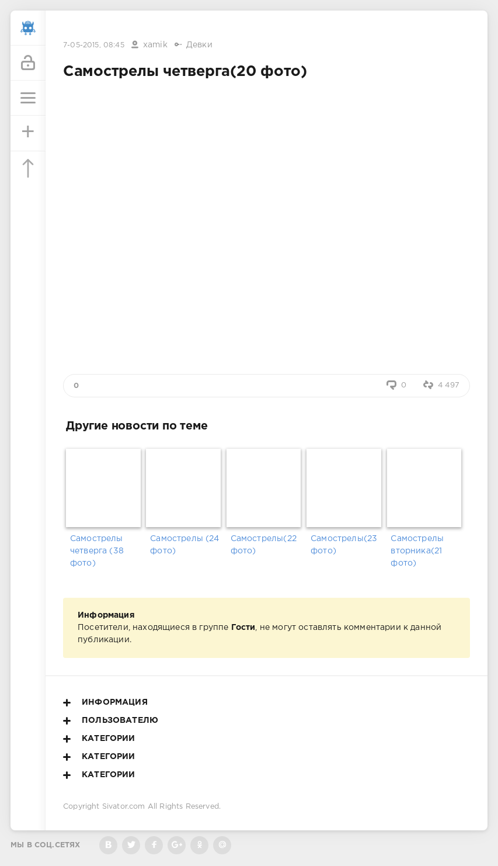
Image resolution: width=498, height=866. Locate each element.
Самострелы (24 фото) (184, 545)
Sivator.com (123, 806)
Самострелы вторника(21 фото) (417, 551)
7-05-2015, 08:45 (93, 45)
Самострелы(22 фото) (264, 545)
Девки (199, 45)
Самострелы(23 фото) (344, 545)
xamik (155, 45)
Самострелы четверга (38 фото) (97, 551)
